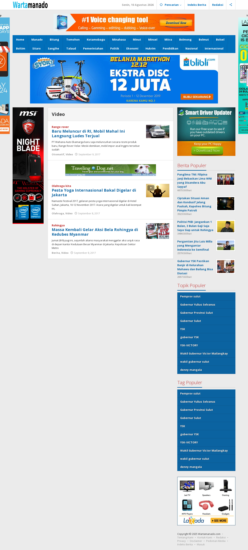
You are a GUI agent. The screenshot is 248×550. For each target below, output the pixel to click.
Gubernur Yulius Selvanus (197, 304)
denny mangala (191, 370)
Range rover (60, 127)
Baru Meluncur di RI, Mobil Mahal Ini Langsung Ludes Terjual (88, 133)
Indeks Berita (185, 544)
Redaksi (221, 537)
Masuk (201, 544)
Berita (56, 253)
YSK (182, 329)
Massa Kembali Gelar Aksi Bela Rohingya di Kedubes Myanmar (95, 232)
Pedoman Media (216, 541)
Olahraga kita (61, 186)
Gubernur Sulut (190, 321)
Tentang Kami (185, 537)
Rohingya (58, 225)
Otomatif (58, 154)
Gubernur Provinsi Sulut (196, 313)
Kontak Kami (204, 537)
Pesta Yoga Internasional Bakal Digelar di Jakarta (94, 192)
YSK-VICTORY (189, 345)
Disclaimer (196, 541)
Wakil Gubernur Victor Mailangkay (204, 353)
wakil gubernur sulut (194, 361)
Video (69, 154)
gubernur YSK (189, 337)
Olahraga (58, 213)
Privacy (181, 541)
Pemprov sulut (190, 296)
